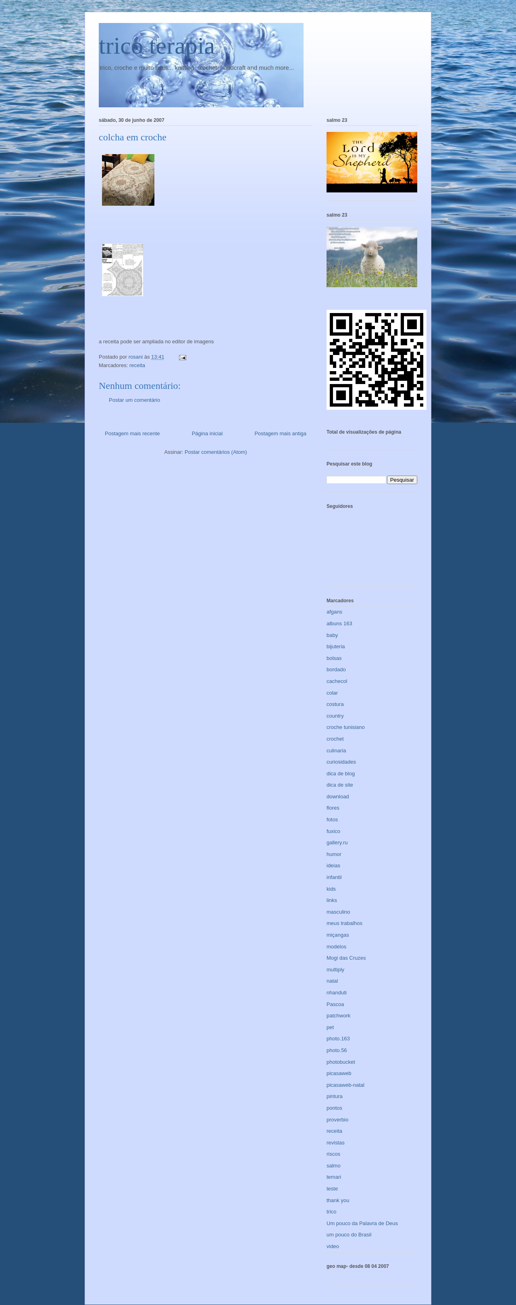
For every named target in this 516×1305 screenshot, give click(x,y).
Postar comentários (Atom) (216, 452)
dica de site (340, 785)
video (333, 1246)
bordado (336, 669)
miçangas (338, 935)
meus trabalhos (344, 923)
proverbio (337, 1120)
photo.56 (337, 1050)
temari (334, 1177)
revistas (336, 1143)
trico (332, 1212)
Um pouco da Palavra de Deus (362, 1223)
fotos (332, 819)
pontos (334, 1108)
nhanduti (337, 993)
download (338, 796)
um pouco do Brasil (349, 1235)
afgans (334, 612)
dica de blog (341, 773)
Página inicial (207, 433)
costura (335, 704)
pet (330, 1027)
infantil (334, 877)
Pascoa (335, 1004)
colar (332, 693)
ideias (333, 865)
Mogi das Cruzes (346, 958)
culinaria (336, 751)
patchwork (338, 1016)
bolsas (334, 658)
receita (137, 365)
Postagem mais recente (132, 433)
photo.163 (338, 1039)
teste (332, 1189)
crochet (335, 739)
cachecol (337, 681)
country (335, 716)
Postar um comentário (134, 400)
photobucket (341, 1062)
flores (333, 808)
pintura (335, 1096)
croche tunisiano (346, 727)
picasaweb (339, 1073)
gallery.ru (337, 842)
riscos (333, 1154)
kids (331, 889)
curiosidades (341, 762)
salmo (334, 1166)
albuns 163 (339, 623)
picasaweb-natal (345, 1085)
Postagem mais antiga (280, 433)
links (332, 900)
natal (332, 981)
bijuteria (336, 646)
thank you (338, 1200)
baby (332, 635)
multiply (335, 970)
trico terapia (157, 45)
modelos (336, 947)
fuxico (333, 831)
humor (334, 854)
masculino (338, 912)
